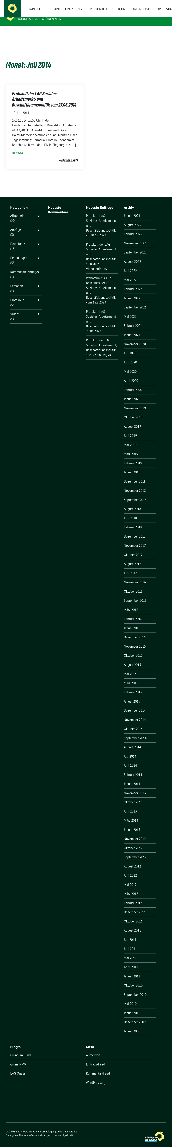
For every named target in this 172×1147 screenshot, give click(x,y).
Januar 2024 (132, 210)
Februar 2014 (133, 769)
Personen (16, 280)
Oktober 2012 (133, 843)
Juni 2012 (130, 870)
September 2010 (135, 989)
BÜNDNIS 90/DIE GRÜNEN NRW (39, 19)
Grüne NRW (18, 1059)
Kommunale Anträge (24, 266)
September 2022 (135, 247)
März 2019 (131, 449)
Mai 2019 (130, 439)
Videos (15, 309)
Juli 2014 (130, 751)
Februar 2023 (133, 229)
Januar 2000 (132, 1026)
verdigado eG (65, 1130)
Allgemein (17, 210)
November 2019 (135, 403)
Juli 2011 (130, 934)
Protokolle (17, 147)
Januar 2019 (132, 467)
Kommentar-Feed (98, 1068)
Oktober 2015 (133, 650)
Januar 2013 (132, 824)
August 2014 (132, 742)
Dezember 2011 (135, 907)
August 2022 (132, 256)
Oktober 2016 (133, 586)
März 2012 (131, 888)
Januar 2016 (132, 623)
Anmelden (93, 1050)
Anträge (15, 224)
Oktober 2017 (133, 549)
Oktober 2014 (133, 723)
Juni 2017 (130, 568)
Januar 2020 (132, 394)
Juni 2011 (130, 943)
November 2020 (135, 339)
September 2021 (135, 302)
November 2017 (135, 540)
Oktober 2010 (133, 980)
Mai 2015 (130, 668)
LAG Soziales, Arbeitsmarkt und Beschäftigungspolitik (70, 13)
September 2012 (135, 852)
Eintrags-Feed (95, 1059)
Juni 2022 (130, 265)
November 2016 (135, 577)
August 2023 (132, 220)
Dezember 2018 (135, 476)
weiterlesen (68, 155)
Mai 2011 (130, 953)
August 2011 (132, 925)
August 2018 (132, 503)
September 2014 (135, 733)
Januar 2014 (132, 778)
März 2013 (131, 815)
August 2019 (132, 421)
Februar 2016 (133, 613)
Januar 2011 (132, 971)
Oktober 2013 (133, 797)
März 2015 (131, 678)
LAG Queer (17, 1068)
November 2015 (135, 641)
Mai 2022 (130, 274)
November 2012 (135, 833)
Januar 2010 (132, 1008)
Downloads (18, 238)
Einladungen (18, 252)
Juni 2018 (130, 513)
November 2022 (135, 238)
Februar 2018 (133, 522)
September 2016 (135, 595)
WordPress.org (95, 1077)
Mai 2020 (130, 366)
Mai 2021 (130, 311)
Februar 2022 (133, 284)
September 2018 (135, 494)
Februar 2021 (133, 320)
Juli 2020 (130, 348)
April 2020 (131, 375)
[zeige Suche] (160, 3)
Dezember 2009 (135, 1017)
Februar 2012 (133, 898)
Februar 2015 (133, 687)
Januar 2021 (132, 329)
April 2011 (131, 962)
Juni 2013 (130, 806)
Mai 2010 (130, 998)
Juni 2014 (130, 760)
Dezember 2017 (135, 531)
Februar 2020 (133, 384)
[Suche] (155, 3)
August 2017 (132, 558)
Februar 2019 (133, 458)
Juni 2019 (130, 430)
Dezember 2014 (135, 705)
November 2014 (135, 714)
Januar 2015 (132, 696)
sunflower (32, 1130)
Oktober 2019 (133, 412)
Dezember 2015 (135, 632)
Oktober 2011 (133, 916)
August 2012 (132, 861)
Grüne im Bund (20, 1050)
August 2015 (132, 659)
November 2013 (135, 788)
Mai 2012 (130, 879)
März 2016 (131, 604)
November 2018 (135, 485)
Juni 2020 (130, 357)
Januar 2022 (132, 293)
